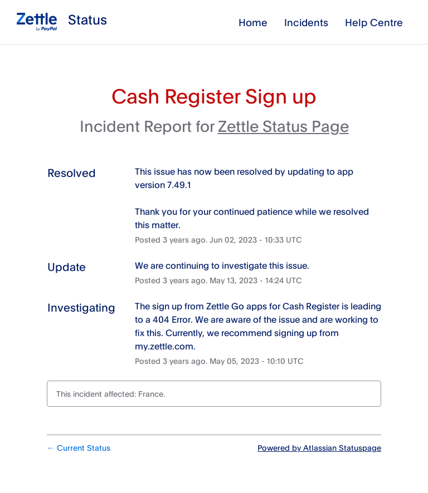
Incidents (306, 22)
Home (253, 22)
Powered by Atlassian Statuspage (319, 447)
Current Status (78, 447)
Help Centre (374, 22)
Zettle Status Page (283, 126)
